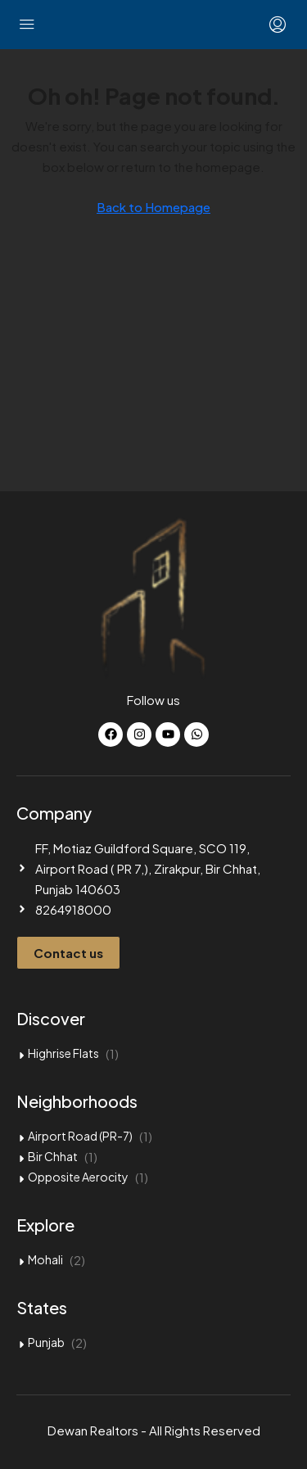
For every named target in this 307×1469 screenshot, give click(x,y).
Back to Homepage (153, 207)
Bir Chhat (53, 1156)
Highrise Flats (63, 1053)
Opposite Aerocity (78, 1176)
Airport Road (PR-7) (80, 1135)
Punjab (46, 1342)
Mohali (45, 1259)
